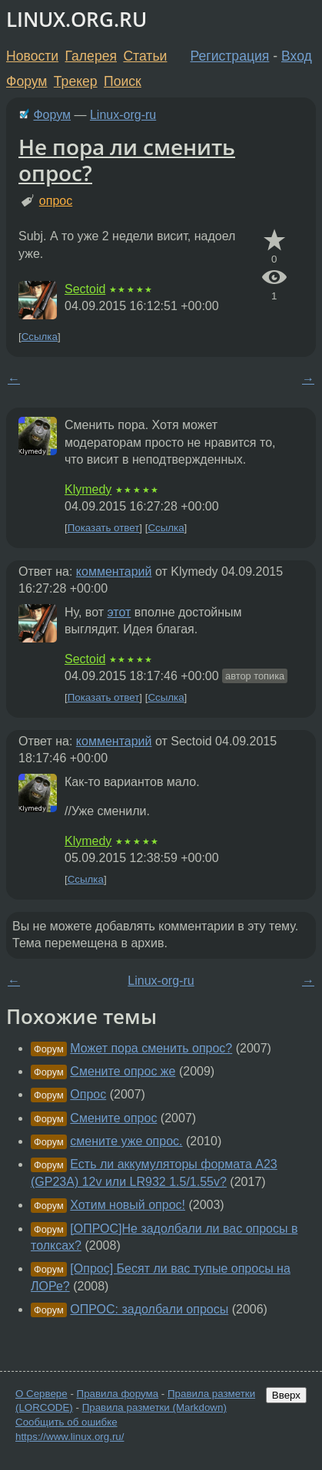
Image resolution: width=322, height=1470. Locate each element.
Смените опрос (113, 1118)
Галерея (91, 56)
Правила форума (118, 1393)
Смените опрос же (122, 1071)
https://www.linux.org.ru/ (69, 1436)
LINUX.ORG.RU (76, 19)
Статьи (145, 56)
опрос (55, 200)
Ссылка (40, 336)
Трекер (76, 81)
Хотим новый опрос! (127, 1204)
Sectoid (85, 289)
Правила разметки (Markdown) (154, 1407)
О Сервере (41, 1393)
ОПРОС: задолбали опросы (149, 1309)
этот (119, 612)
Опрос (88, 1094)
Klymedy (88, 489)
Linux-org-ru (123, 114)
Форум (26, 81)
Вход (296, 56)
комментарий (114, 571)
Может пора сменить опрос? (151, 1048)
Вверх (286, 1395)
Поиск (122, 81)
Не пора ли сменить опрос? (126, 159)
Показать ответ (104, 527)
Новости (32, 56)
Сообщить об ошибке (66, 1422)
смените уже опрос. (126, 1141)
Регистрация (230, 56)
